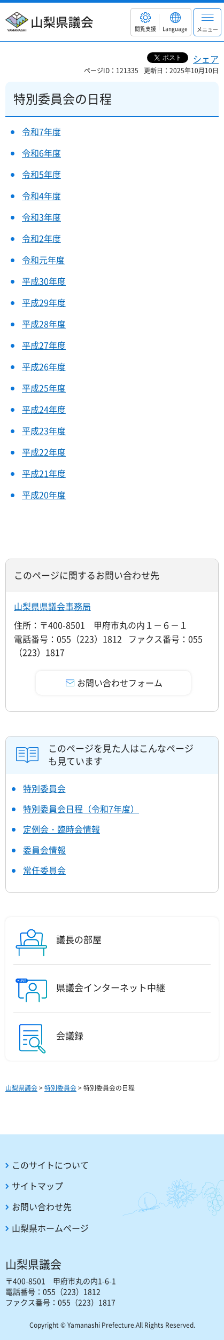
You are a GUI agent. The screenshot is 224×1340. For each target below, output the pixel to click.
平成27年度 (44, 345)
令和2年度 (41, 238)
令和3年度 (41, 216)
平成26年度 (44, 366)
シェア (206, 58)
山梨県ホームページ (50, 1228)
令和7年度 (41, 131)
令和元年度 (43, 259)
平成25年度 (44, 387)
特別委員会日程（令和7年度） (81, 808)
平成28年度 (44, 323)
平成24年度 (44, 409)
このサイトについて (50, 1165)
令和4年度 (41, 195)
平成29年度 (44, 302)
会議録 (69, 1035)
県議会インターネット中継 (110, 987)
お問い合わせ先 (42, 1206)
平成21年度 (44, 473)
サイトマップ (37, 1186)
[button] (144, 22)
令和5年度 (41, 174)
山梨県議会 (21, 1088)
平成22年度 (44, 451)
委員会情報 (44, 850)
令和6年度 (41, 152)
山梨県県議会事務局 (52, 606)
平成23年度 (44, 430)
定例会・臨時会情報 (61, 829)
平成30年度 (44, 281)
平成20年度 (44, 494)
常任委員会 (44, 870)
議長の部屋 (79, 939)
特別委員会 (44, 788)
